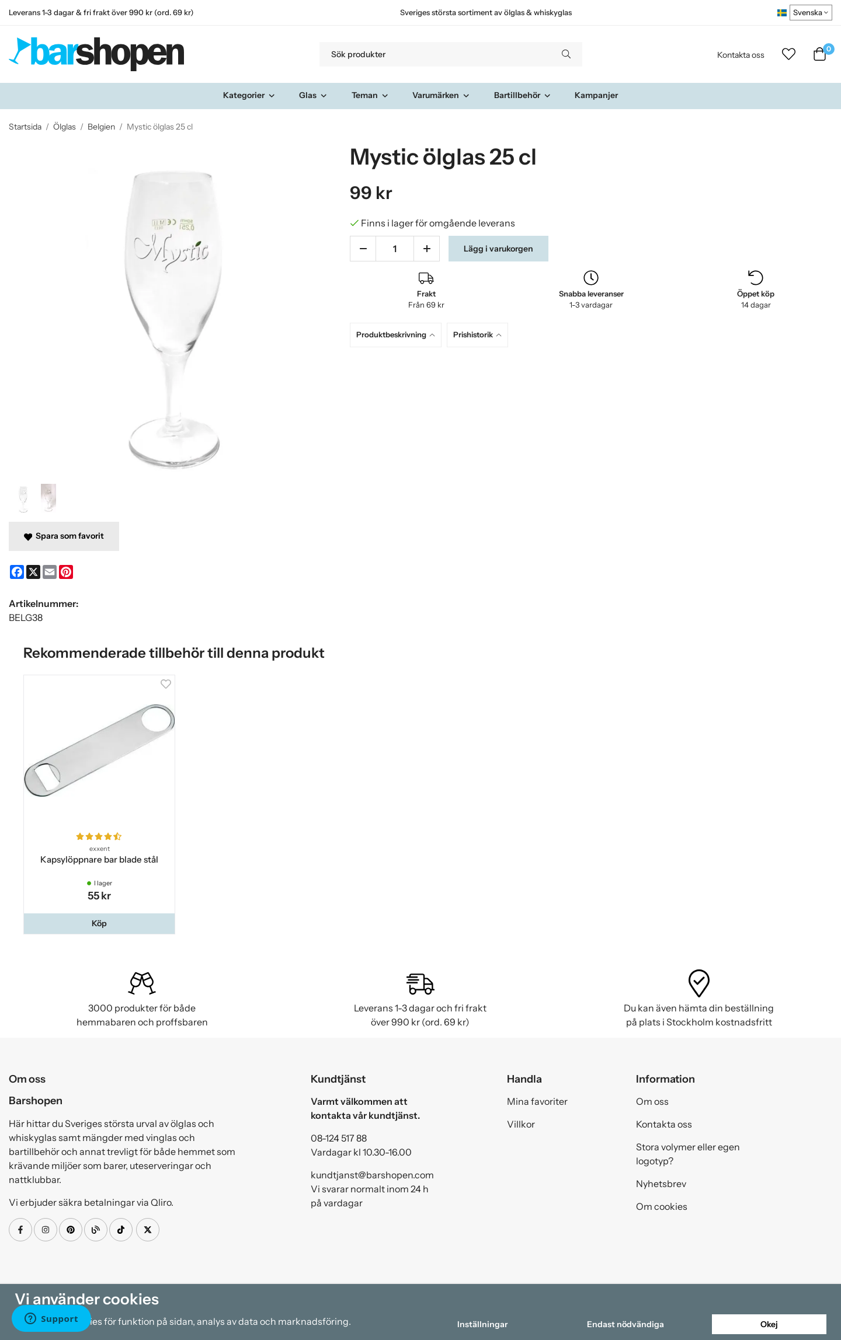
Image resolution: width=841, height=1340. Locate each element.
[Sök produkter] (434, 54)
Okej (769, 1324)
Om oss (652, 1101)
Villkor (521, 1124)
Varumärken (441, 95)
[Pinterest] (66, 572)
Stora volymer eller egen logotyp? (688, 1154)
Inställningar (482, 1324)
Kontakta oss (740, 55)
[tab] (398, 334)
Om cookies (661, 1206)
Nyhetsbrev (661, 1183)
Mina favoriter (537, 1101)
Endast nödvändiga (625, 1324)
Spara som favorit (64, 536)
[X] (33, 572)
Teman (370, 95)
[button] (99, 923)
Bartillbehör (522, 95)
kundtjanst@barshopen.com (372, 1175)
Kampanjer (596, 95)
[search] (566, 54)
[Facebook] (17, 572)
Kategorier (249, 95)
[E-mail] (49, 572)
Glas (313, 95)
